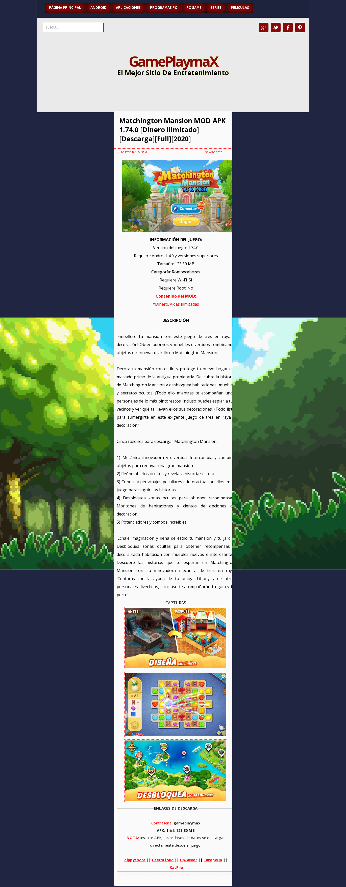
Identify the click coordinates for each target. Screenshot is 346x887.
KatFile (176, 867)
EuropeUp (213, 859)
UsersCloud (163, 859)
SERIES (216, 7)
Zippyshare (134, 859)
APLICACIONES (128, 7)
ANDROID (98, 7)
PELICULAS (240, 7)
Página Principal (65, 7)
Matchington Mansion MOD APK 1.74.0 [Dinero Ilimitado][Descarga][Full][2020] (172, 129)
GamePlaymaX (173, 61)
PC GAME (193, 7)
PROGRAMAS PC (163, 7)
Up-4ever (188, 859)
